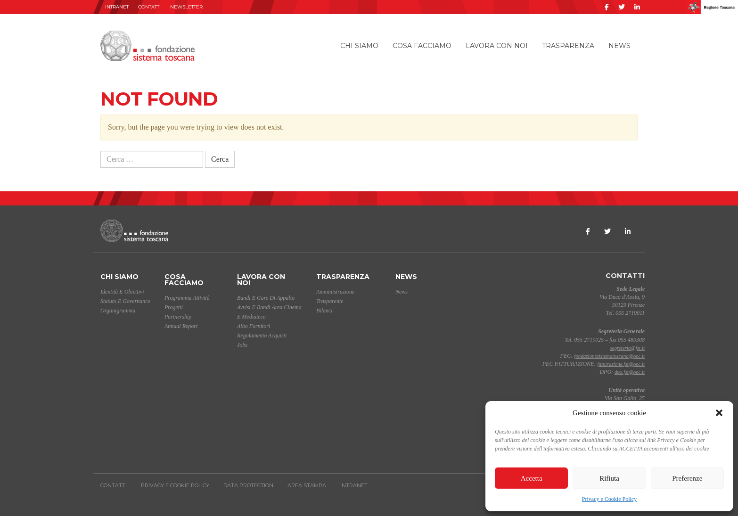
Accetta (531, 478)
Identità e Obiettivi (122, 291)
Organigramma (117, 310)
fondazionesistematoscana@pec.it (609, 356)
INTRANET (117, 7)
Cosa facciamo (422, 45)
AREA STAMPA (306, 485)
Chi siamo (359, 45)
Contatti (149, 7)
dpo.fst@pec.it (630, 372)
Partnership (177, 316)
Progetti (173, 307)
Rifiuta (609, 478)
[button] (719, 413)
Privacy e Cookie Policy (609, 499)
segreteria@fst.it (627, 348)
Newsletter (186, 7)
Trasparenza (568, 45)
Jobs (242, 345)
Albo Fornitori (253, 326)
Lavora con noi (497, 45)
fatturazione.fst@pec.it (621, 364)
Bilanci (324, 310)
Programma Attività (187, 298)
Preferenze (687, 478)
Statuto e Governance (125, 301)
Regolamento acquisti (262, 335)
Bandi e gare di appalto (266, 298)
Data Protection (248, 485)
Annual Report (180, 326)
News (619, 45)
